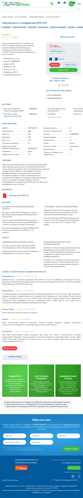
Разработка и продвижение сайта (64, 480)
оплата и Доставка (58, 27)
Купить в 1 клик (70, 65)
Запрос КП (63, 85)
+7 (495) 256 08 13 (71, 463)
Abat (17, 59)
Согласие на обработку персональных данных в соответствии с (25, 449)
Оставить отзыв (10, 348)
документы (43, 27)
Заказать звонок (57, 51)
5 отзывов (14, 37)
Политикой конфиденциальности (30, 450)
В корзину (54, 65)
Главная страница (7, 17)
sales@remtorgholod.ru (71, 424)
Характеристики (19, 27)
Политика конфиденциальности (26, 460)
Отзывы (71, 27)
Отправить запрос (71, 449)
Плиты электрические (53, 17)
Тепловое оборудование (36, 17)
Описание (32, 27)
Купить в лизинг (63, 70)
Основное (6, 27)
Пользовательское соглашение (26, 462)
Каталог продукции (21, 17)
